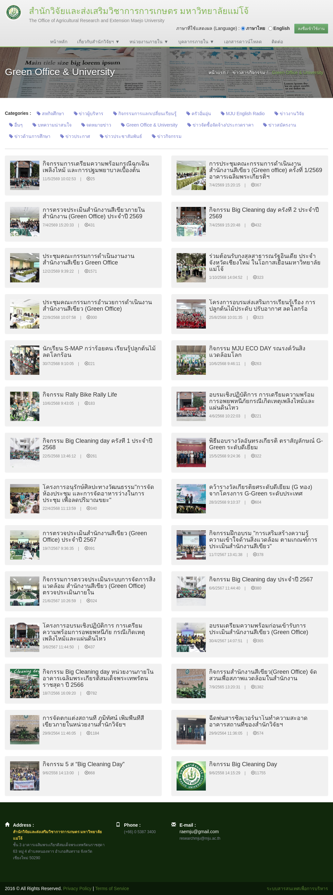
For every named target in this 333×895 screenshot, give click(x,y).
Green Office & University (149, 125)
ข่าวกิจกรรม (166, 136)
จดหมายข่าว (96, 125)
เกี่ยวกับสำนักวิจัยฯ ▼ (98, 41)
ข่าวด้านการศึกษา (29, 136)
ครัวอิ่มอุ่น (198, 113)
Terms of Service (112, 888)
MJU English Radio (243, 113)
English (281, 28)
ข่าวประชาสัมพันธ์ (121, 136)
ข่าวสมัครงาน (279, 125)
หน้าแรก (216, 72)
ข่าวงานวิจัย (289, 113)
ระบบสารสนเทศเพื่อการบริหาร (297, 888)
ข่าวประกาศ (75, 136)
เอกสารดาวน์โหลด (243, 41)
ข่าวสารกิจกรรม (249, 72)
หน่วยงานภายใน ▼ (148, 41)
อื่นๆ (16, 125)
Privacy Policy (77, 888)
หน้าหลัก (58, 41)
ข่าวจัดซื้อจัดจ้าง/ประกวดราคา (220, 125)
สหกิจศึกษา (50, 113)
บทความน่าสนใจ (52, 125)
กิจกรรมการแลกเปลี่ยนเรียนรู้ (145, 113)
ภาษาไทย (255, 28)
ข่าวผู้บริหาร (89, 113)
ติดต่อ (277, 41)
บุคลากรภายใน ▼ (196, 41)
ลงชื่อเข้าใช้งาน (311, 28)
